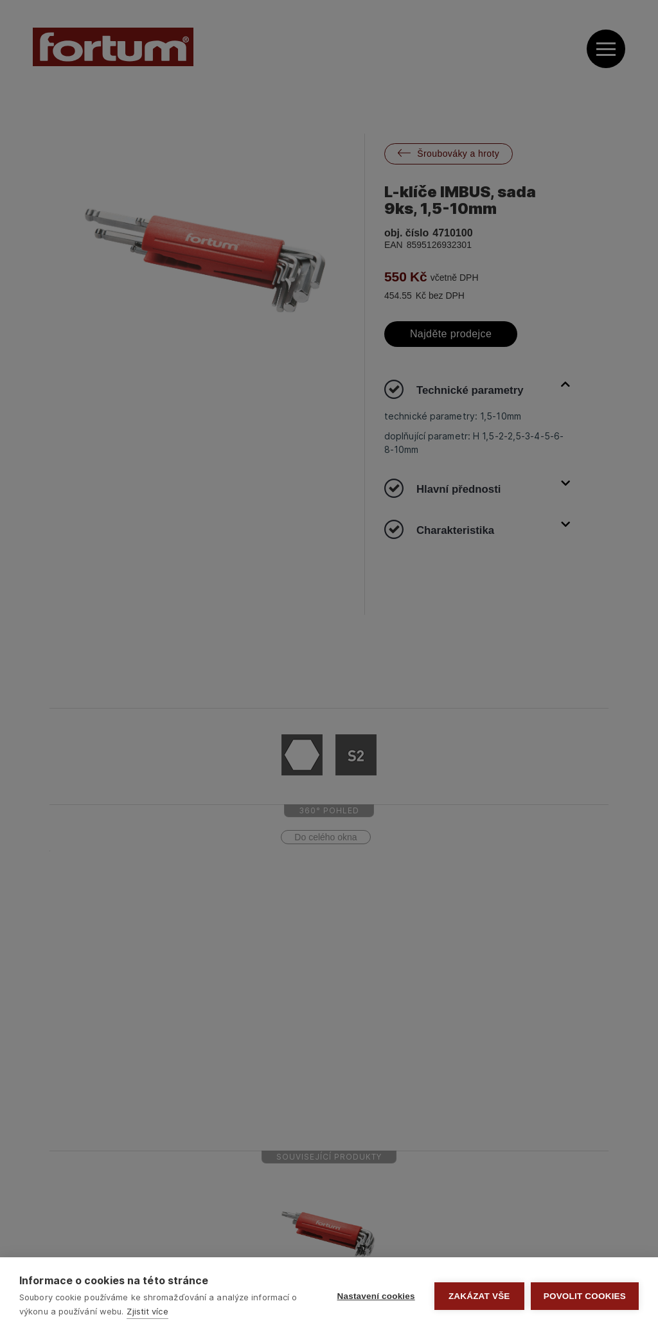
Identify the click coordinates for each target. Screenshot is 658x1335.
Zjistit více (147, 1311)
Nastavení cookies (376, 1296)
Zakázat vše (479, 1296)
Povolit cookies (585, 1296)
